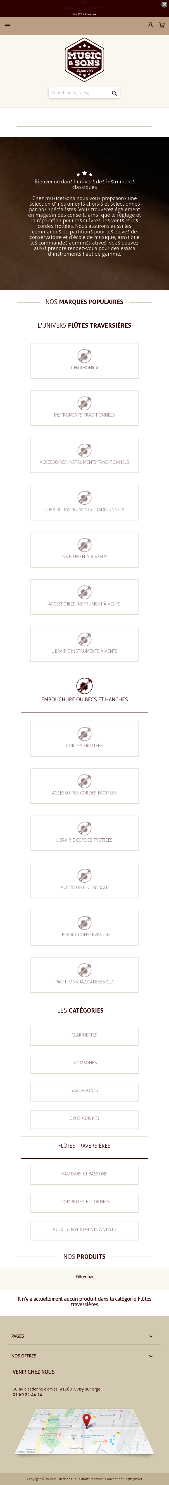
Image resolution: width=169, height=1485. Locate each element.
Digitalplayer (133, 1479)
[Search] (84, 92)
